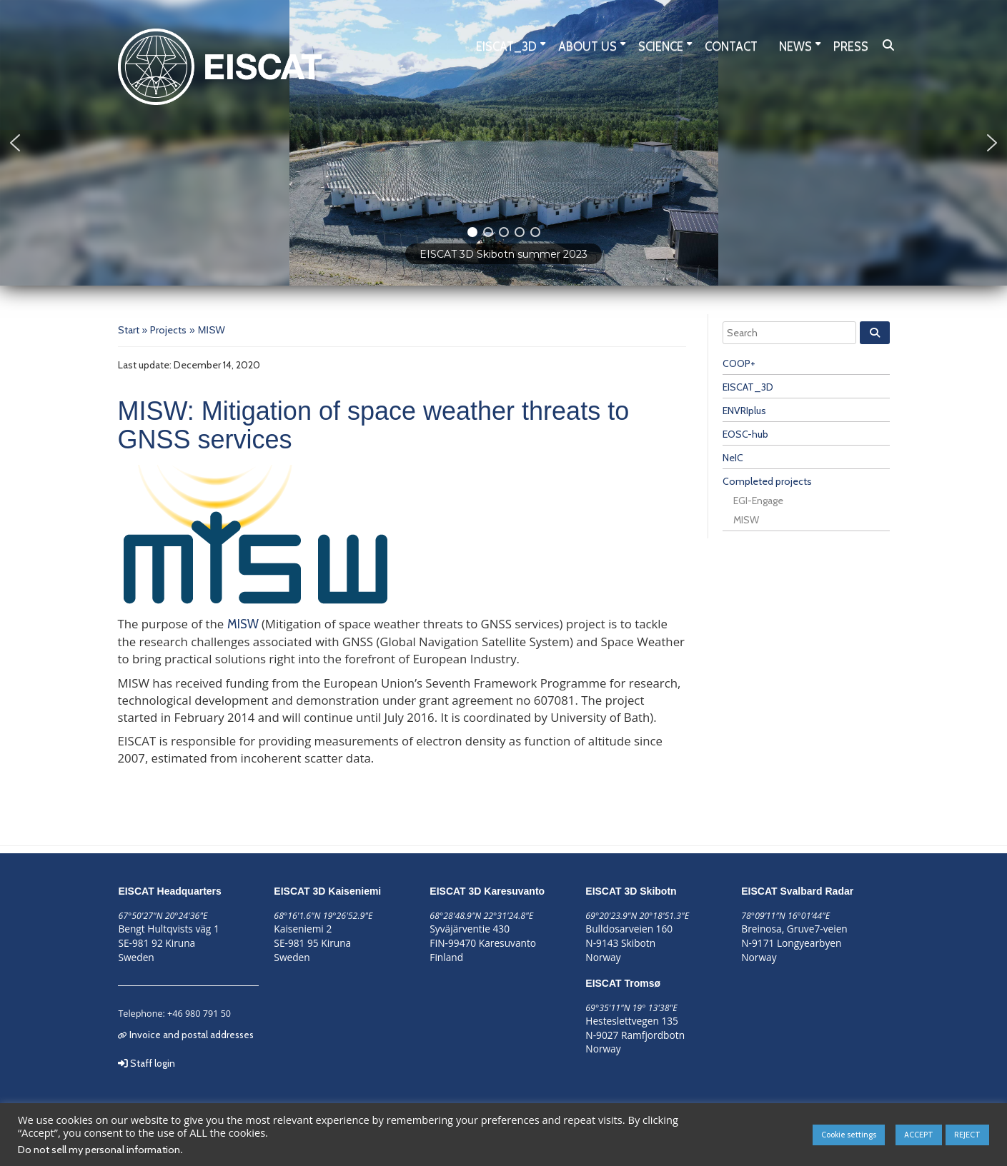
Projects (168, 329)
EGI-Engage (758, 500)
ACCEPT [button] (918, 1135)
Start (128, 329)
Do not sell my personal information (99, 1149)
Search (890, 46)
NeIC (733, 457)
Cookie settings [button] (848, 1135)
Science (660, 46)
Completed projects (767, 481)
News (795, 46)
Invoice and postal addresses (190, 1034)
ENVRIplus (744, 410)
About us (587, 46)
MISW (243, 624)
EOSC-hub (745, 434)
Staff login (151, 1063)
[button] (15, 142)
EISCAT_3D (506, 46)
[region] (503, 143)
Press (850, 46)
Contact (731, 46)
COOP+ (739, 363)
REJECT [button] (967, 1135)
